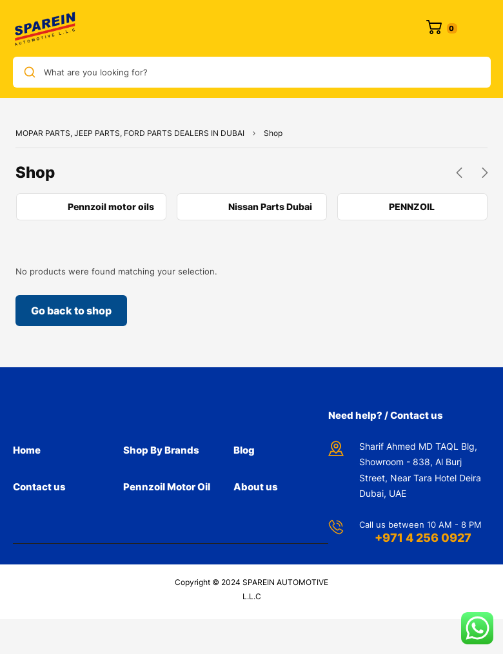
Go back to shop (71, 310)
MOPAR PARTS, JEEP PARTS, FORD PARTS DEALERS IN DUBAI (129, 133)
